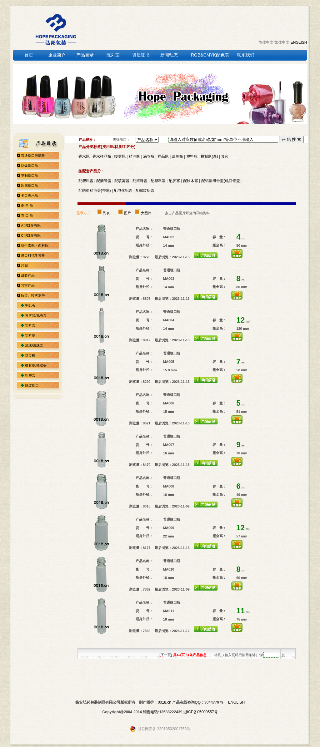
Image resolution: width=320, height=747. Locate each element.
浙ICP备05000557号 (200, 712)
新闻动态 (169, 54)
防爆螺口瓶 (29, 165)
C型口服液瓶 (31, 235)
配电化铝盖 (123, 190)
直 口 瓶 (27, 215)
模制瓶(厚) (209, 156)
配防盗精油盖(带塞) (94, 190)
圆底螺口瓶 (29, 185)
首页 (28, 54)
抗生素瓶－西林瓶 (34, 245)
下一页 (166, 655)
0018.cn (164, 702)
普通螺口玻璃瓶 (33, 155)
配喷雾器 (121, 181)
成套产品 (28, 275)
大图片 (146, 213)
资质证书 (141, 54)
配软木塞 (190, 181)
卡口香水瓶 (29, 195)
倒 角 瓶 (27, 205)
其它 (224, 156)
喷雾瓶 (120, 156)
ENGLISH (299, 42)
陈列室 (113, 54)
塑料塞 (30, 335)
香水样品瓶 (101, 156)
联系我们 (245, 54)
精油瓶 (134, 156)
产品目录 (85, 54)
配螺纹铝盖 (145, 190)
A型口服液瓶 (30, 225)
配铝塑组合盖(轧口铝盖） (222, 181)
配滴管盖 (103, 181)
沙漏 (24, 265)
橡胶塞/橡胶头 (36, 365)
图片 (127, 213)
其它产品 (28, 285)
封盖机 (30, 355)
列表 (106, 213)
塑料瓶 (192, 156)
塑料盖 (30, 325)
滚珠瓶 (177, 156)
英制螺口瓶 (29, 175)
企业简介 (57, 54)
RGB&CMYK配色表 (210, 54)
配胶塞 (174, 181)
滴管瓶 (148, 156)
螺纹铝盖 (32, 385)
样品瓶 (163, 156)
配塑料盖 (85, 181)
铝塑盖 (30, 375)
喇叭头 (30, 305)
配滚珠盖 (140, 181)
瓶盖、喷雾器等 (33, 295)
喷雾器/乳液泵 (36, 315)
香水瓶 (84, 156)
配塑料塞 (158, 181)
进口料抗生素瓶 (33, 255)
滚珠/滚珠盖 (34, 345)
